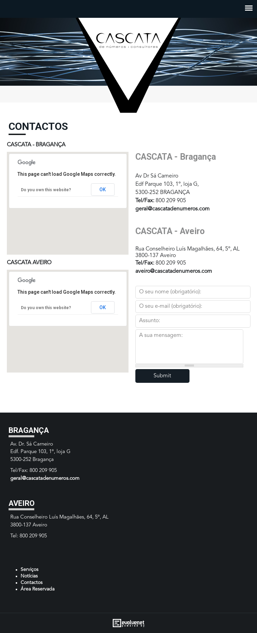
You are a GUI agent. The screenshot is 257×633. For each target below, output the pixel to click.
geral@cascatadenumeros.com (172, 209)
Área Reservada (37, 589)
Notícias (29, 576)
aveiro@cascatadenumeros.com (173, 271)
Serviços (29, 569)
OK (102, 189)
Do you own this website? (46, 189)
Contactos (31, 582)
